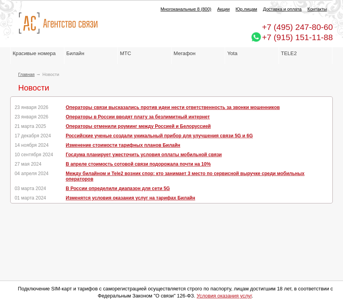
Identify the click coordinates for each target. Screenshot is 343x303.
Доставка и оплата (282, 9)
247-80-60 (297, 26)
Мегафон (185, 53)
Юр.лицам (246, 9)
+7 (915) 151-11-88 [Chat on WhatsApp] (297, 37)
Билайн (75, 53)
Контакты (317, 9)
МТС (125, 53)
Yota (232, 53)
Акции (223, 9)
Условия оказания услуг (224, 296)
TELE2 (289, 53)
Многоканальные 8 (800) (186, 9)
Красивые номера (35, 53)
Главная (26, 74)
